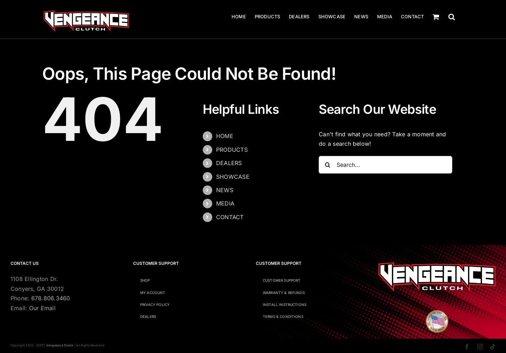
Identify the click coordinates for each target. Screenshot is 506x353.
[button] (451, 16)
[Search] (327, 165)
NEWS (224, 190)
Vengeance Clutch (60, 345)
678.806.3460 (50, 298)
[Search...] (385, 165)
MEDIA (225, 203)
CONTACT (230, 217)
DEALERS (229, 162)
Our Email (42, 308)
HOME (224, 135)
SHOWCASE (232, 176)
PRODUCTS (232, 149)
